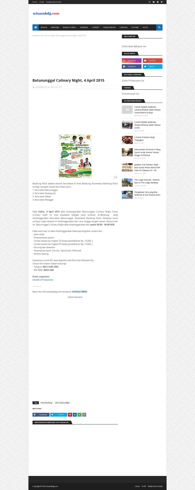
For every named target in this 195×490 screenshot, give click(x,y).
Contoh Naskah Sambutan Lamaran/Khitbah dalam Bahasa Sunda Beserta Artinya (147, 110)
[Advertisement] (75, 57)
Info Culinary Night (47, 36)
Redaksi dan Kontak (53, 2)
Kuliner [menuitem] (135, 27)
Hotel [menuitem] (145, 27)
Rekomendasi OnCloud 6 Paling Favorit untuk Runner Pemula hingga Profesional (147, 152)
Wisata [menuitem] (44, 27)
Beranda (35, 36)
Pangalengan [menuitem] (109, 27)
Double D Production (42, 280)
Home (34, 2)
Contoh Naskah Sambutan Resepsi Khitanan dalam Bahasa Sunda (147, 125)
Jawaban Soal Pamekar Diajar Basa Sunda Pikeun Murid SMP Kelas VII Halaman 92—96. (147, 167)
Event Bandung (46, 403)
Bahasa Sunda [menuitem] (69, 27)
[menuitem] (35, 27)
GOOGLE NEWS (79, 291)
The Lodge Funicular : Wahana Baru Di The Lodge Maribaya (147, 181)
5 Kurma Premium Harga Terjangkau (144, 138)
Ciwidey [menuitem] (95, 27)
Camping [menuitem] (124, 27)
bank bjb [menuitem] (55, 27)
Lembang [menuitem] (84, 27)
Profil (42, 2)
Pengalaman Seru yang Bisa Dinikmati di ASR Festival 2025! (147, 193)
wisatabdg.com (41, 87)
